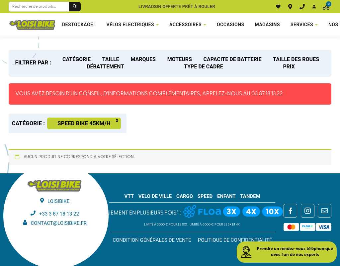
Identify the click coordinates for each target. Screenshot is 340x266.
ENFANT (226, 196)
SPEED (205, 196)
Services (302, 24)
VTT (129, 196)
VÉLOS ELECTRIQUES (130, 24)
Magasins (267, 24)
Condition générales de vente (152, 240)
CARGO (184, 196)
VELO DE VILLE (155, 196)
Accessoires (185, 24)
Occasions (230, 24)
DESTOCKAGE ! (79, 24)
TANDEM (250, 196)
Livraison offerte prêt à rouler (176, 6)
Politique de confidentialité (235, 240)
